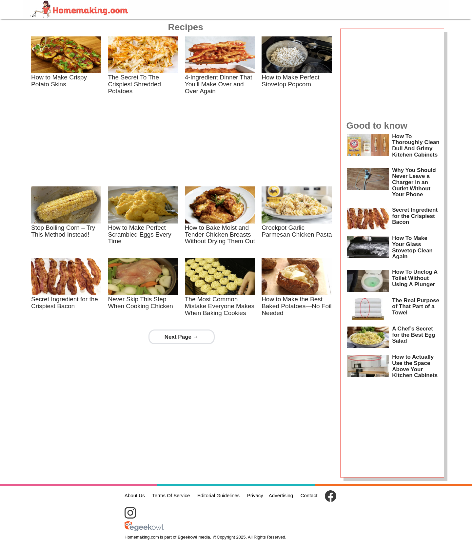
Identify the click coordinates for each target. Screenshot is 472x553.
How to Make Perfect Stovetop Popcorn (290, 81)
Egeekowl (187, 537)
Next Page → (182, 337)
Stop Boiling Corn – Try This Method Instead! (63, 231)
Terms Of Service (171, 495)
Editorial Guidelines (218, 495)
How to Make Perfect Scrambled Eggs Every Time (139, 234)
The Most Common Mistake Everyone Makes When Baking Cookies (219, 306)
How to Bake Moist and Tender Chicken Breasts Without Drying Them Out (220, 234)
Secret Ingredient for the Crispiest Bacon (64, 302)
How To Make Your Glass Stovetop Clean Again (412, 247)
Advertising (281, 495)
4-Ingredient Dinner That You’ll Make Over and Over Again (218, 84)
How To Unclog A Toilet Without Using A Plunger (414, 278)
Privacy (255, 495)
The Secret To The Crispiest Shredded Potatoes (134, 84)
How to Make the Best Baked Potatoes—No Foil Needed (296, 306)
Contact (309, 495)
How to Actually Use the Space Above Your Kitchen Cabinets (415, 366)
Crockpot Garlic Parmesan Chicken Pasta (297, 231)
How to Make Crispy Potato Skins (59, 81)
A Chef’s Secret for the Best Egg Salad (413, 335)
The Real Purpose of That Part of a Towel (415, 306)
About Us (135, 495)
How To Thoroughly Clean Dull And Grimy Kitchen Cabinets (416, 145)
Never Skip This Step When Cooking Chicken (140, 302)
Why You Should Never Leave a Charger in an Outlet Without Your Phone (414, 182)
